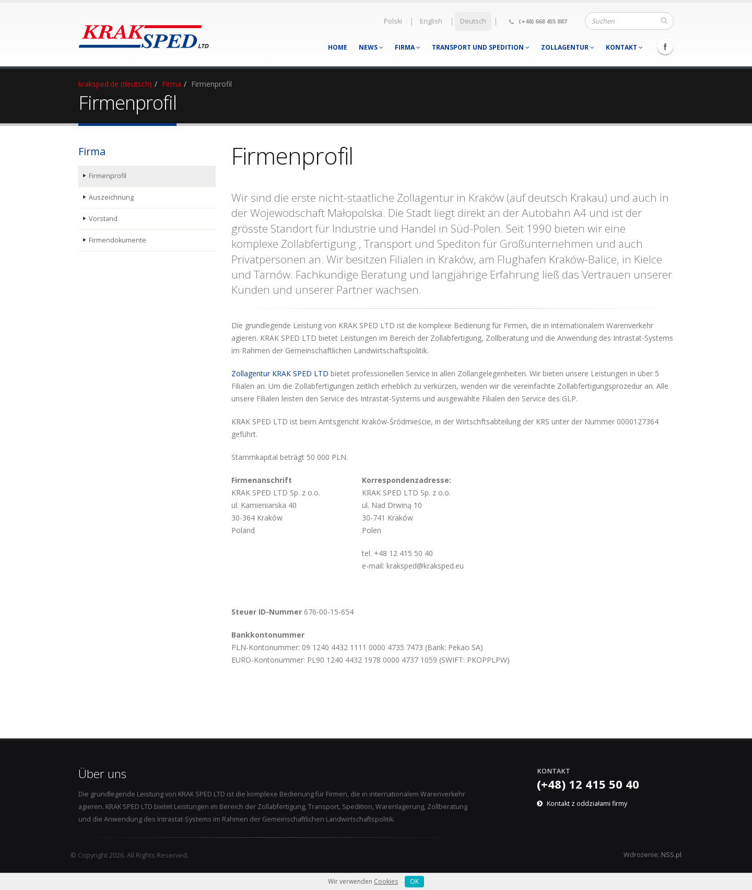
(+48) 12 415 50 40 (588, 784)
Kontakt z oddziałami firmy (587, 803)
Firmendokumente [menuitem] (117, 240)
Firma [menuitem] (407, 47)
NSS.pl (671, 854)
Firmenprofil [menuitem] (107, 175)
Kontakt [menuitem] (624, 47)
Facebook (665, 46)
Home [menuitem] (337, 47)
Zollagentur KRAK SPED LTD (279, 373)
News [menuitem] (371, 47)
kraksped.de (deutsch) (115, 84)
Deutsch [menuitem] (473, 21)
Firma (171, 84)
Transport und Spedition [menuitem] (481, 47)
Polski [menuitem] (393, 21)
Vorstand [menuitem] (103, 218)
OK (414, 881)
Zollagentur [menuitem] (567, 47)
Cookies (386, 881)
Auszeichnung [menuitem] (111, 197)
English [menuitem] (431, 21)
